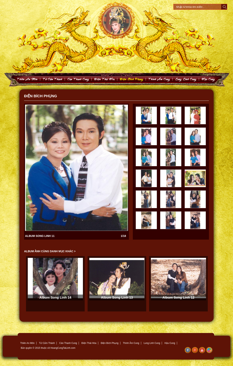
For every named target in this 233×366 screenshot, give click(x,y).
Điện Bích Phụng (109, 343)
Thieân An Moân (27, 79)
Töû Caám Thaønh (52, 79)
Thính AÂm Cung (159, 79)
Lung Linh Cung (185, 79)
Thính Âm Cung (131, 343)
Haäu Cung (208, 79)
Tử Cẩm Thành (47, 343)
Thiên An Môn (27, 343)
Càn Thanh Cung (68, 343)
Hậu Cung (169, 343)
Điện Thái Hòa (88, 343)
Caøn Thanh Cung (78, 79)
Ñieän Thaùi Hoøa (104, 79)
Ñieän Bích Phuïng (131, 79)
